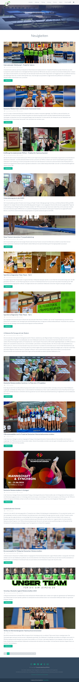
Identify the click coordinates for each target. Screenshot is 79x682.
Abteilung (37, 2)
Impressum (33, 674)
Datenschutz (40, 674)
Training (43, 2)
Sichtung (49, 2)
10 (31, 653)
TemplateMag (45, 680)
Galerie (60, 2)
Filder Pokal (68, 2)
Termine (55, 2)
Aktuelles (30, 2)
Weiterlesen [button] (8, 80)
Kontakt (46, 674)
